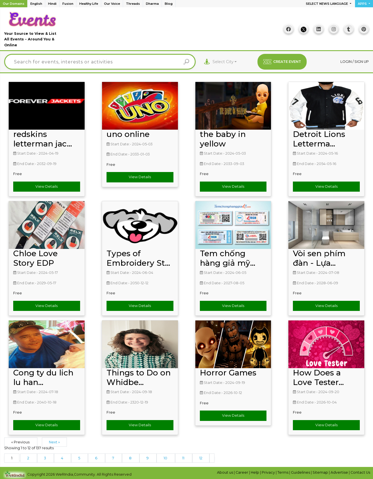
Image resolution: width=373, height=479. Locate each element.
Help (255, 471)
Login (346, 61)
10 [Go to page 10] (166, 457)
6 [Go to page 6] (96, 457)
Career (242, 471)
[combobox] (225, 61)
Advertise (340, 471)
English (36, 4)
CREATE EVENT (282, 61)
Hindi (52, 4)
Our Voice (112, 4)
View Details (46, 186)
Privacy (269, 471)
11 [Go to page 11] (183, 457)
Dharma (152, 4)
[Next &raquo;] (211, 457)
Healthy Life (88, 4)
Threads (133, 4)
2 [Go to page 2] (28, 457)
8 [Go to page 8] (130, 457)
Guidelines (301, 471)
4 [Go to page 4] (62, 457)
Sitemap (321, 471)
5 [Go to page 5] (79, 457)
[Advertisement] (168, 30)
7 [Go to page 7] (113, 457)
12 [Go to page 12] (200, 457)
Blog (169, 4)
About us (225, 471)
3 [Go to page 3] (45, 457)
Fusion (67, 4)
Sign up (361, 61)
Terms (283, 471)
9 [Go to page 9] (148, 457)
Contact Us (360, 471)
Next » (54, 441)
